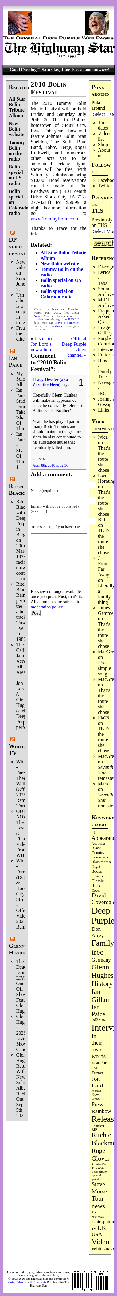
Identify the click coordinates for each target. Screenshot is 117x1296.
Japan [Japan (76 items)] (96, 1063)
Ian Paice (15, 361)
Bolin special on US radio (16, 175)
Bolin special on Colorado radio (57, 294)
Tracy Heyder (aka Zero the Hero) (50, 382)
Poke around (98, 105)
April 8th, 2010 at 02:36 (50, 465)
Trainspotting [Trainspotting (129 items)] (104, 1221)
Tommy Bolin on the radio (17, 150)
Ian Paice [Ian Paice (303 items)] (98, 1010)
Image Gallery (105, 330)
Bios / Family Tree (105, 368)
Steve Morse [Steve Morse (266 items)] (99, 1187)
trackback (56, 326)
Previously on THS (102, 222)
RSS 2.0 (74, 319)
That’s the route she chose (104, 459)
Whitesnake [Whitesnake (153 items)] (103, 1249)
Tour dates (103, 125)
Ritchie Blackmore (23, 489)
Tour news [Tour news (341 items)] (98, 1202)
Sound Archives (107, 291)
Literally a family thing (106, 594)
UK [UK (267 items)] (101, 1227)
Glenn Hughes (18, 949)
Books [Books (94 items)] (97, 871)
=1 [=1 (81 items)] (94, 832)
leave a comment (67, 322)
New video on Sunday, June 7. (24, 275)
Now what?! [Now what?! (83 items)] (97, 1096)
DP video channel (19, 246)
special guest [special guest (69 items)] (96, 1177)
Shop (103, 144)
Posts (11, 1282)
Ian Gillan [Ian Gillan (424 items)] (100, 995)
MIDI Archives (107, 302)
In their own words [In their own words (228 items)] (99, 1046)
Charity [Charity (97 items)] (98, 876)
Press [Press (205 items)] (97, 1105)
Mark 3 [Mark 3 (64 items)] (96, 1090)
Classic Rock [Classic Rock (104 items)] (98, 883)
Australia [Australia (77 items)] (98, 843)
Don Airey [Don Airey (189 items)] (98, 932)
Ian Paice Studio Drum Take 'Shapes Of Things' (23, 409)
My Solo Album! (24, 379)
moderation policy (47, 606)
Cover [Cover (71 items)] (96, 890)
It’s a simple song (104, 668)
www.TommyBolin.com (54, 218)
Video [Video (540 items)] (100, 1242)
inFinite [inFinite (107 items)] (98, 1020)
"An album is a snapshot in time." (24, 308)
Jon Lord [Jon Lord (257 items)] (97, 1082)
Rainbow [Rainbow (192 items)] (101, 1111)
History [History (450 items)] (102, 984)
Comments (39, 1282)
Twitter (105, 185)
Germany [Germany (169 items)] (101, 960)
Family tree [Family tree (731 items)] (103, 948)
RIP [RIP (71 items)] (94, 1129)
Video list (104, 136)
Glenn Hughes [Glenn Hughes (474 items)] (103, 971)
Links (103, 409)
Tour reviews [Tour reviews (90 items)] (98, 1214)
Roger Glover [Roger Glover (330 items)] (101, 1154)
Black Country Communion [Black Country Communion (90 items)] (101, 852)
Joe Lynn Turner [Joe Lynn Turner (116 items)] (99, 1067)
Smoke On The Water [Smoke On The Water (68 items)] (99, 1166)
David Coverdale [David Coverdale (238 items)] (103, 898)
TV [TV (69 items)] (94, 1229)
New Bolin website (17, 129)
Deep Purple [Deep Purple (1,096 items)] (103, 915)
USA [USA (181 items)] (97, 1234)
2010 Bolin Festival (49, 88)
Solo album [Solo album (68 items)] (99, 1171)
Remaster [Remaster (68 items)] (98, 1126)
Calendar (21, 1282)
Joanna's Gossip (106, 401)
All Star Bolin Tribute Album (17, 107)
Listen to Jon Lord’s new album (42, 344)
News (37, 316)
